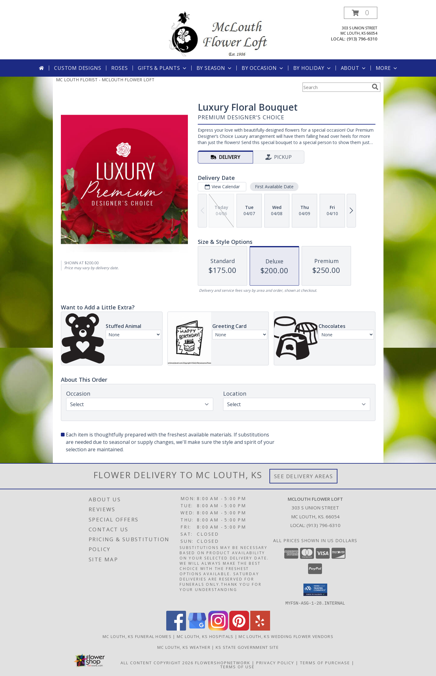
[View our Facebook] (176, 628)
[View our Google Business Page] (197, 628)
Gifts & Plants (162, 68)
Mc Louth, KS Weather (183, 647)
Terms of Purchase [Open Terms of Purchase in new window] (325, 662)
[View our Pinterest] (239, 628)
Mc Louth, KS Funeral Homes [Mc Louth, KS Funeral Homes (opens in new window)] (137, 636)
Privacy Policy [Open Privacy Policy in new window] (275, 662)
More (387, 68)
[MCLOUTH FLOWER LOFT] (218, 33)
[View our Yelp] (260, 628)
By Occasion (263, 68)
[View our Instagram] (218, 628)
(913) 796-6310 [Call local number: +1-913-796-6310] (362, 39)
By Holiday (312, 68)
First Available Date (274, 186)
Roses (119, 68)
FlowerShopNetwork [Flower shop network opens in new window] (222, 662)
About (354, 68)
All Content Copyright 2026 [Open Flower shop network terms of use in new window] (157, 662)
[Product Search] (336, 87)
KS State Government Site (247, 647)
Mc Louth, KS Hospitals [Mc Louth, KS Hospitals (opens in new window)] (205, 636)
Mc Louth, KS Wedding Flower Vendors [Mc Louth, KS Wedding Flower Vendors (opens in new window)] (286, 636)
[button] (360, 13)
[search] (375, 86)
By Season (215, 68)
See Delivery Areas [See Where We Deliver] (303, 476)
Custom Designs (77, 68)
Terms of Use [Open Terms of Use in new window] (237, 666)
